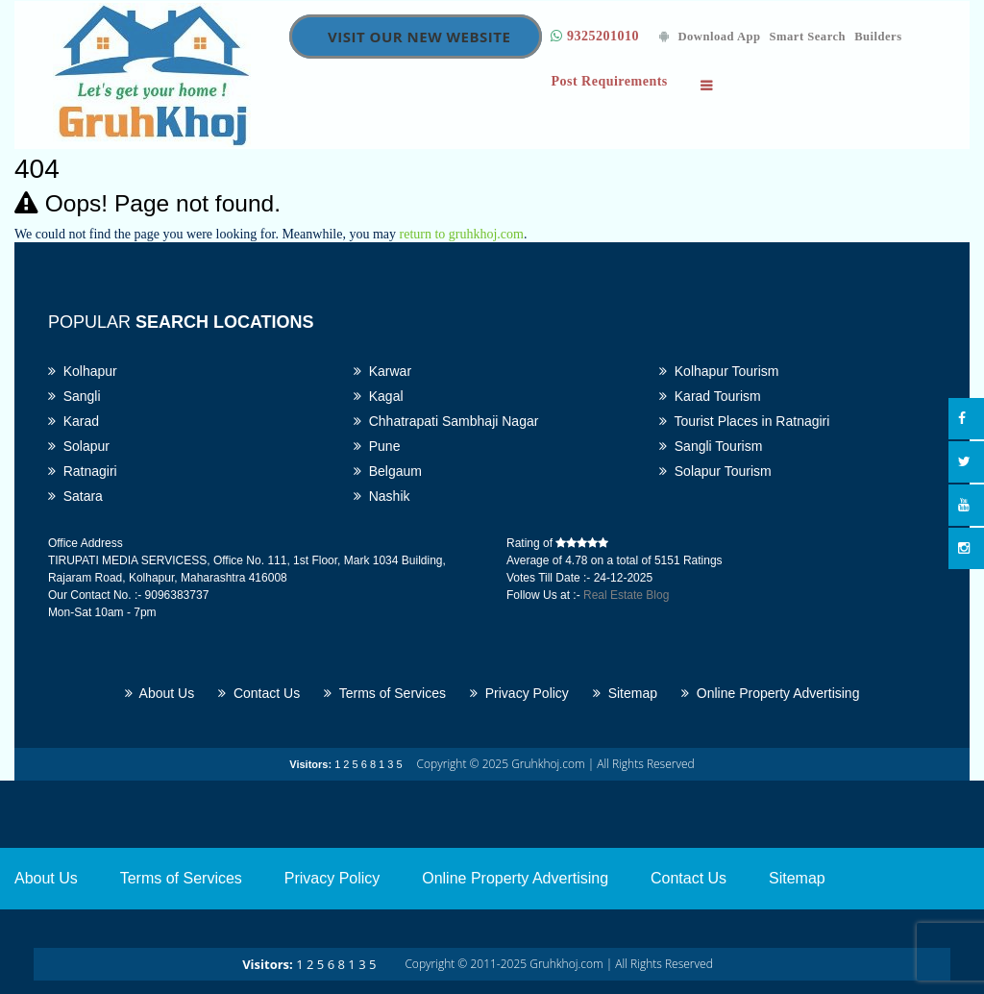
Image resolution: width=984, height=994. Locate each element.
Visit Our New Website (419, 36)
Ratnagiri (82, 471)
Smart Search (808, 36)
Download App (710, 36)
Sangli (74, 396)
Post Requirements (609, 81)
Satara (75, 496)
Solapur (79, 446)
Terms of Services (385, 693)
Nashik (382, 496)
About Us (160, 693)
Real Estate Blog (626, 595)
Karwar (382, 371)
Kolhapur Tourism (718, 371)
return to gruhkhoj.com (462, 234)
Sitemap (625, 693)
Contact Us (259, 693)
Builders (878, 36)
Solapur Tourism (715, 471)
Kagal (379, 396)
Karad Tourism (710, 396)
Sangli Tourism (710, 446)
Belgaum (388, 471)
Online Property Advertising (770, 693)
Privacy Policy (519, 693)
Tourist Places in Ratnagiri (744, 421)
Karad (73, 421)
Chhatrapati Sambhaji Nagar (446, 421)
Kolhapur (82, 371)
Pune (377, 446)
